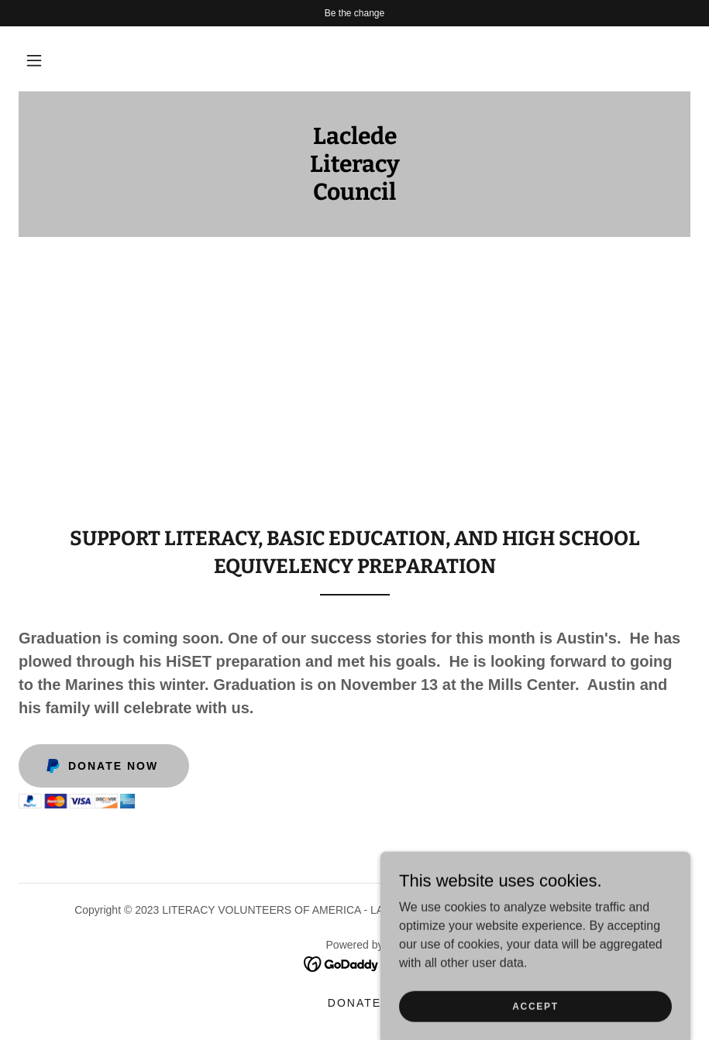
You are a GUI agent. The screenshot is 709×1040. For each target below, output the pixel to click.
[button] (34, 60)
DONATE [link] (354, 1003)
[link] (354, 195)
